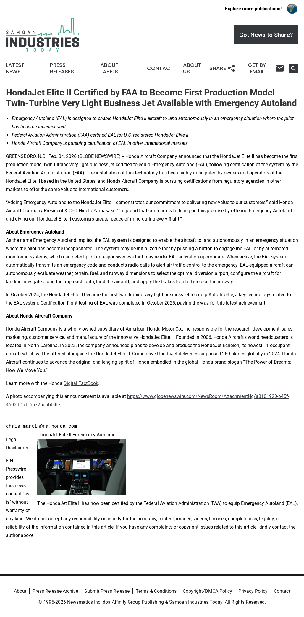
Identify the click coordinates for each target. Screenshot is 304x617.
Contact (160, 68)
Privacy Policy (253, 591)
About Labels (109, 68)
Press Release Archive (55, 591)
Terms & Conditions (156, 591)
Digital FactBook (81, 383)
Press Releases (62, 68)
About (20, 591)
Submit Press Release (107, 591)
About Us (192, 68)
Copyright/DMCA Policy (207, 591)
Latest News (15, 68)
